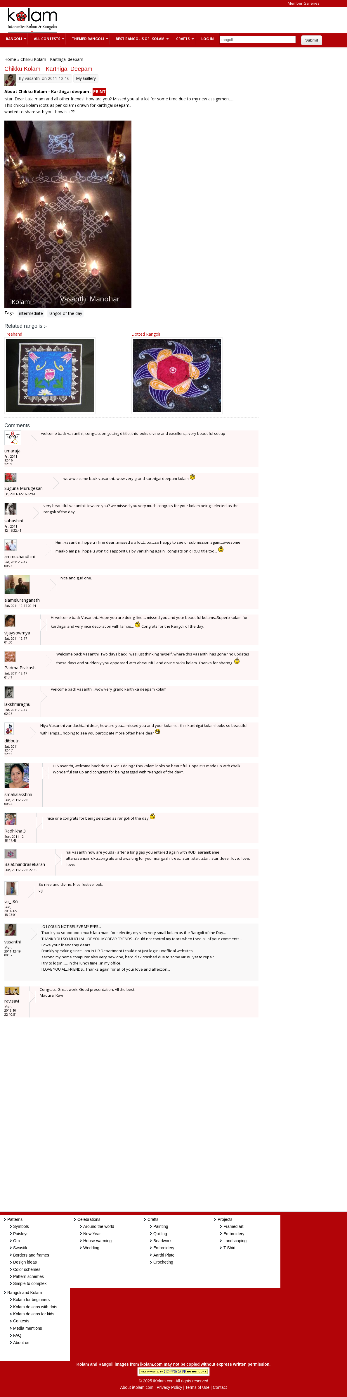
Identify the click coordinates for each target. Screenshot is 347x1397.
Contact (220, 1387)
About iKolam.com (136, 1387)
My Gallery (86, 78)
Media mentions (27, 1328)
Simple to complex (29, 1283)
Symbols (21, 1226)
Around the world (98, 1226)
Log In (207, 38)
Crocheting (163, 1262)
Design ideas (25, 1262)
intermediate (31, 313)
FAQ (17, 1335)
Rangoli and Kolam (24, 1292)
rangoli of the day (65, 313)
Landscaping (235, 1240)
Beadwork (162, 1240)
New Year (92, 1233)
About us (21, 1342)
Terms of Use (197, 1387)
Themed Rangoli (87, 38)
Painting (160, 1226)
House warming (97, 1240)
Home (10, 59)
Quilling (160, 1233)
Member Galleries (304, 3)
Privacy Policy (169, 1387)
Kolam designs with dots (35, 1307)
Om (16, 1240)
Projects (225, 1219)
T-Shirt (229, 1247)
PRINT (99, 91)
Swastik (20, 1247)
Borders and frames (31, 1255)
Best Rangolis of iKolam (139, 38)
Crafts (182, 38)
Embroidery (163, 1247)
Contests (21, 1321)
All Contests (46, 38)
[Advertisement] (170, 20)
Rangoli (13, 38)
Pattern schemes (28, 1276)
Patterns (14, 1219)
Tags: (9, 312)
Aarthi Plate (163, 1255)
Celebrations (88, 1219)
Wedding (91, 1247)
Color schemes (26, 1269)
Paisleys (20, 1233)
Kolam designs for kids (33, 1314)
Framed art (233, 1226)
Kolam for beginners (31, 1299)
